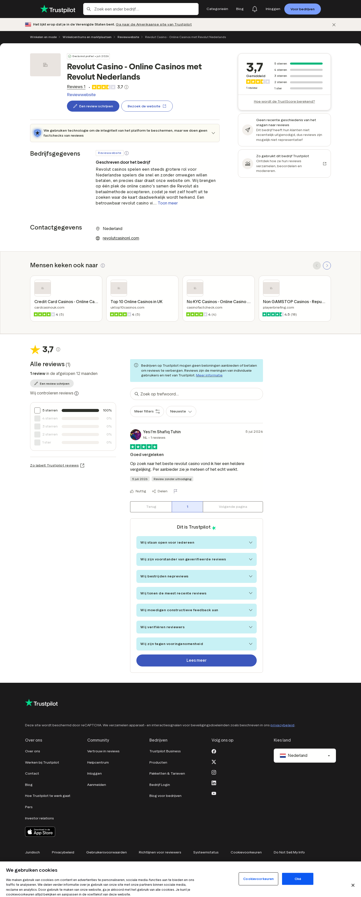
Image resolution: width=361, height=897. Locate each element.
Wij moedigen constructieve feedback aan (196, 610)
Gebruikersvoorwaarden (106, 852)
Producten (158, 762)
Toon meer (168, 203)
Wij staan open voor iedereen (196, 542)
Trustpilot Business (165, 751)
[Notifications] (255, 9)
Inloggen (94, 773)
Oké (298, 878)
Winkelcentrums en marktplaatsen (87, 37)
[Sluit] (352, 885)
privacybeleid (282, 725)
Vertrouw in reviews (103, 751)
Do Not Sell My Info (289, 852)
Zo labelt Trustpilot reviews (54, 465)
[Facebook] (214, 751)
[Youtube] (214, 793)
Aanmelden (96, 785)
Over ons (32, 751)
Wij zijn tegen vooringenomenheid (196, 644)
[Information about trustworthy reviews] (76, 393)
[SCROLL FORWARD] (327, 266)
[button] (127, 153)
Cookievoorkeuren (246, 852)
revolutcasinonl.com (121, 238)
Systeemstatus (206, 852)
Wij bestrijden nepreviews (196, 576)
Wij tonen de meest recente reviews (196, 593)
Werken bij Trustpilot (42, 762)
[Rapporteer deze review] (176, 491)
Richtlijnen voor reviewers (160, 852)
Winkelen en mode (43, 37)
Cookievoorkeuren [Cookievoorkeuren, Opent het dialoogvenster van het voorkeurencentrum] (258, 878)
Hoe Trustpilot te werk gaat (47, 796)
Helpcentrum (98, 762)
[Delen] (159, 491)
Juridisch (32, 852)
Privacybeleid (63, 852)
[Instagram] (214, 772)
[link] (75, 86)
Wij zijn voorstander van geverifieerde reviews (196, 559)
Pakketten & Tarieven (167, 773)
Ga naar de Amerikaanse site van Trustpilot (154, 24)
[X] (214, 761)
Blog (29, 785)
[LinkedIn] (214, 782)
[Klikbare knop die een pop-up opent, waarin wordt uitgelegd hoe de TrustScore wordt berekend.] (126, 87)
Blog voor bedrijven (165, 796)
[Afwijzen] (334, 24)
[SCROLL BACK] (317, 266)
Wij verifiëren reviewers (196, 627)
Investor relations (39, 818)
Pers (29, 807)
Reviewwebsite (128, 37)
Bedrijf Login (159, 785)
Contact (32, 773)
